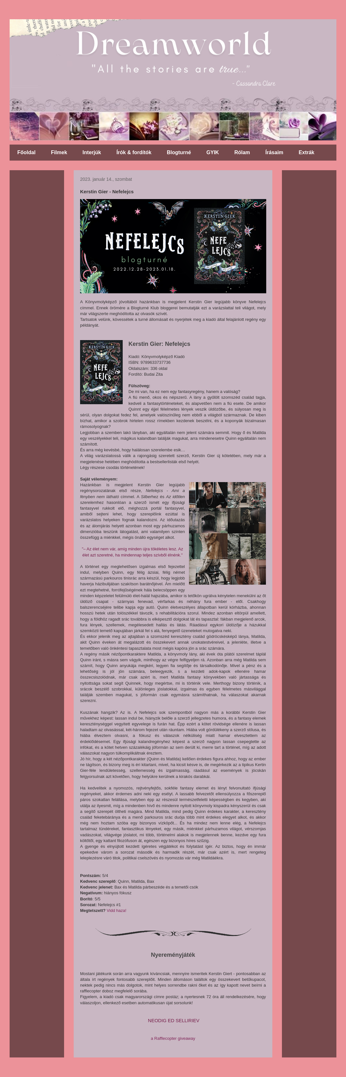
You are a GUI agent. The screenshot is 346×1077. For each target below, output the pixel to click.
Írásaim (274, 152)
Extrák (306, 152)
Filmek (59, 152)
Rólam (242, 152)
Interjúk (92, 152)
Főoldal (26, 152)
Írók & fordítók (133, 152)
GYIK (212, 152)
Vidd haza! (116, 910)
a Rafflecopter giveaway (173, 1038)
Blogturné (179, 152)
